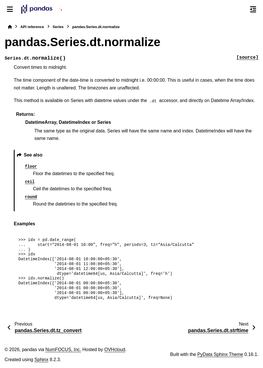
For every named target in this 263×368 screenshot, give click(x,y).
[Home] (10, 27)
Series (58, 27)
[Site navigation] (10, 9)
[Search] (241, 9)
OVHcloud (114, 349)
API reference (32, 27)
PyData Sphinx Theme (220, 354)
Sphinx (41, 359)
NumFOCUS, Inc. (63, 349)
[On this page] (253, 9)
